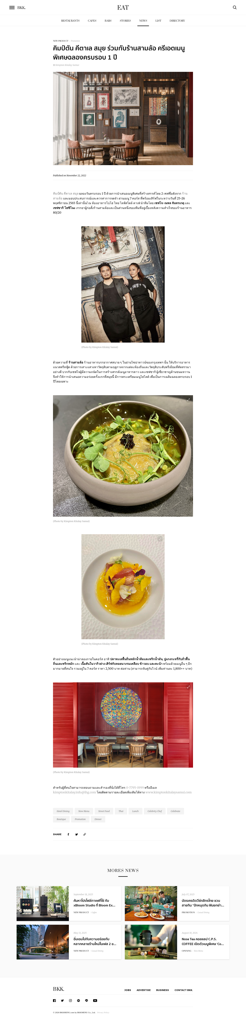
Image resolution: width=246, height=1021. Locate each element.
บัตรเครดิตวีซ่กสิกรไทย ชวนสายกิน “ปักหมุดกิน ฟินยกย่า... (203, 903)
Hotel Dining (63, 811)
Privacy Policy (103, 1012)
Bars (108, 20)
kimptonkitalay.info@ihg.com (74, 792)
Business (162, 990)
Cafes (92, 20)
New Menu (83, 811)
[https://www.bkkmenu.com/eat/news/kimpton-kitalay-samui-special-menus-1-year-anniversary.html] (84, 834)
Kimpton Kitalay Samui (66, 65)
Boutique (61, 819)
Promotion (75, 41)
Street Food (104, 811)
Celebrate (175, 811)
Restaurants (70, 20)
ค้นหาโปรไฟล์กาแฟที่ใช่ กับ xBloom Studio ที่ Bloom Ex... (94, 903)
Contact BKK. (184, 990)
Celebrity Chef (155, 811)
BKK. (58, 989)
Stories (125, 20)
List (158, 20)
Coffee (94, 912)
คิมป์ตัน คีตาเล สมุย (65, 193)
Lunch (135, 811)
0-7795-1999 (135, 787)
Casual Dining (203, 912)
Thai (121, 811)
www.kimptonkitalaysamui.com (168, 792)
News (143, 20)
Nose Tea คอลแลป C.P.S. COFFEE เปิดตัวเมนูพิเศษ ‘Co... (203, 941)
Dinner (98, 819)
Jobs (127, 990)
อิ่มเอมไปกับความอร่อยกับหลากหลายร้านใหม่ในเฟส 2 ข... (95, 941)
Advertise (144, 990)
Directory (177, 20)
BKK (21, 8)
